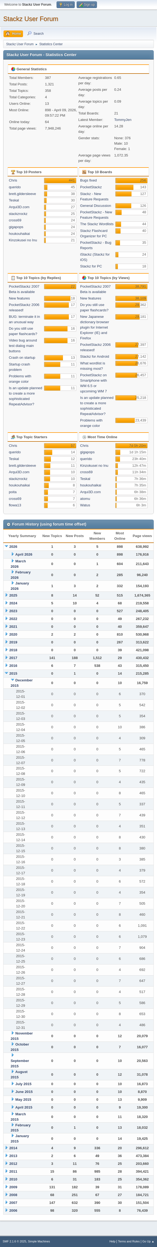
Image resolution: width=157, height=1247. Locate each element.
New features (19, 298)
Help (112, 1241)
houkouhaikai (19, 234)
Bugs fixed (88, 180)
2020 (13, 634)
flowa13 (15, 505)
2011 (13, 1171)
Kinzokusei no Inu (23, 240)
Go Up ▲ (148, 1241)
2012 (13, 1164)
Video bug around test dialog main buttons (23, 345)
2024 (13, 603)
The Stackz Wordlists (97, 224)
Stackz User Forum (30, 18)
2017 (13, 658)
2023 (13, 611)
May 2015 (23, 1100)
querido (15, 187)
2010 (13, 1179)
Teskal (14, 200)
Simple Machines (39, 1241)
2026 (13, 547)
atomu (85, 499)
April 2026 (23, 554)
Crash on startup (22, 358)
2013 (13, 1156)
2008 (13, 1195)
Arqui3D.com (19, 207)
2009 (13, 1187)
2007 (13, 1203)
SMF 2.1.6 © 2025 (14, 1241)
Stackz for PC (91, 266)
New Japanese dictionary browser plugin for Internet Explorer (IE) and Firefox (94, 327)
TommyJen (122, 120)
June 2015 (23, 1092)
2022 (13, 619)
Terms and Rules (129, 1241)
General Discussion (95, 206)
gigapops (16, 227)
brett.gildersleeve (22, 194)
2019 (13, 642)
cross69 (15, 220)
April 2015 (23, 1107)
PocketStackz (91, 187)
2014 (13, 1148)
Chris (13, 180)
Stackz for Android (94, 356)
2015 (13, 673)
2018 (13, 650)
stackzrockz (18, 214)
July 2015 (23, 1084)
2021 (13, 627)
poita (13, 492)
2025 (13, 595)
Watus (85, 505)
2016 (13, 666)
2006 (13, 1210)
